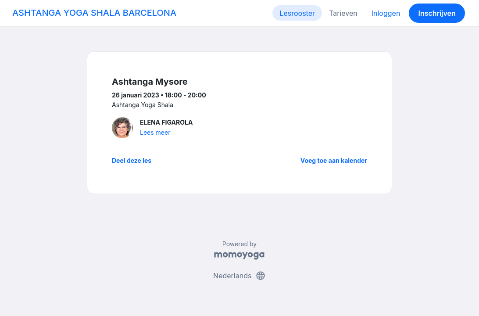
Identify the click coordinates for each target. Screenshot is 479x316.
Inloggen (386, 13)
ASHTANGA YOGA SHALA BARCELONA (94, 12)
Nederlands (239, 275)
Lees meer (155, 132)
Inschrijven (437, 13)
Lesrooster (297, 13)
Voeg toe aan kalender (333, 160)
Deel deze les (131, 160)
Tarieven (343, 13)
